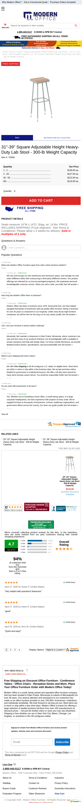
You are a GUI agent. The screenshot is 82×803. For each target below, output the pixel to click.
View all (4, 414)
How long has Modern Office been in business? (21, 295)
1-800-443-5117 (24, 32)
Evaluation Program (12, 794)
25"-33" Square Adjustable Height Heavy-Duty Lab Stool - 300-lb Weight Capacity (21, 442)
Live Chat (7, 764)
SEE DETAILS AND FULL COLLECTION (57, 138)
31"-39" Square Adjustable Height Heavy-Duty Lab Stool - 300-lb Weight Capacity (61, 442)
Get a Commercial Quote (36, 2)
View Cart (59, 794)
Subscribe (62, 742)
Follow (3, 268)
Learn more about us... (16, 674)
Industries (59, 778)
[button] (8, 287)
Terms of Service (13, 755)
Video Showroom (37, 794)
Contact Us (34, 783)
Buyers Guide (9, 788)
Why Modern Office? (11, 2)
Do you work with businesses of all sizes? (19, 386)
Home (5, 52)
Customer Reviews (37, 788)
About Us (7, 778)
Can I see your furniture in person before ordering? (22, 326)
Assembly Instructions (65, 788)
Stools (19, 52)
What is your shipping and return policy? (18, 356)
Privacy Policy (62, 752)
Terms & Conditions (38, 778)
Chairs (12, 52)
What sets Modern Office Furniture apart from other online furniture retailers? (33, 265)
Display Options (36, 650)
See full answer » (71, 284)
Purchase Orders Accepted (62, 2)
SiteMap (7, 783)
